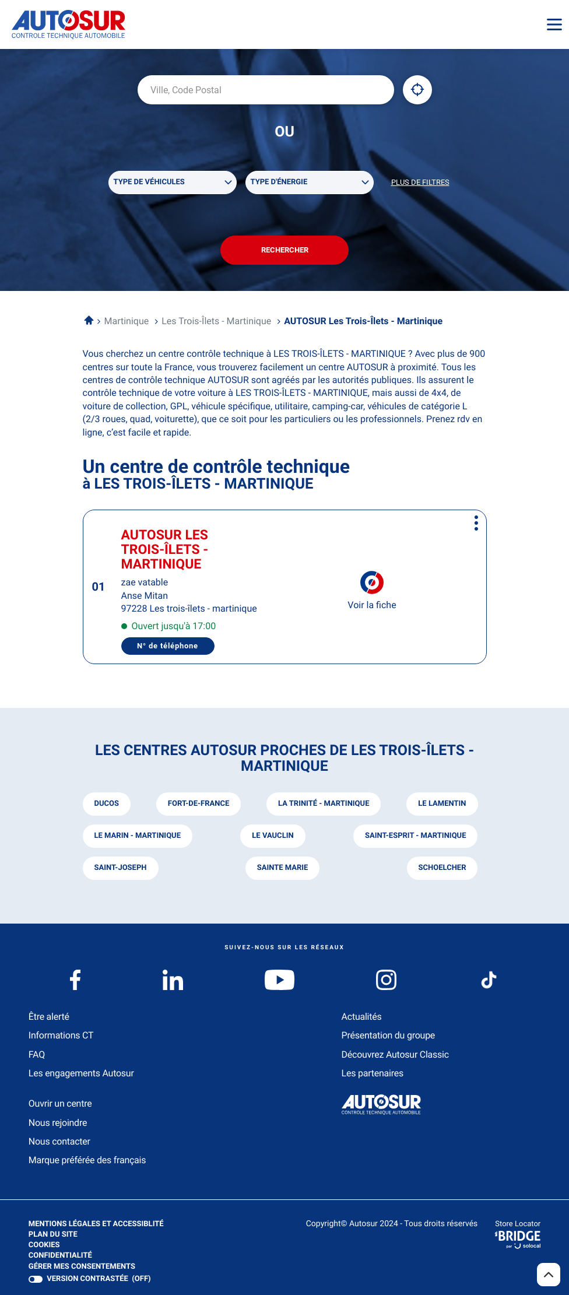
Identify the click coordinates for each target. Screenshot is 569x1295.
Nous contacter (59, 1141)
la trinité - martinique (323, 803)
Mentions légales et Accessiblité (96, 1224)
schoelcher (442, 868)
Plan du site (53, 1234)
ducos (106, 803)
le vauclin (272, 835)
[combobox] (266, 89)
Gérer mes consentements (82, 1266)
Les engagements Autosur (81, 1073)
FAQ (37, 1054)
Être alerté (49, 1016)
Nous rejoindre (58, 1122)
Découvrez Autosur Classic (395, 1054)
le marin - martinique (137, 835)
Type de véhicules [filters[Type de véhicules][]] (149, 182)
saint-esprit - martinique (415, 835)
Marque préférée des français (87, 1160)
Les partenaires (372, 1073)
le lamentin (442, 803)
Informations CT (61, 1035)
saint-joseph (120, 868)
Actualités (362, 1016)
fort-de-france (198, 803)
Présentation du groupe (388, 1035)
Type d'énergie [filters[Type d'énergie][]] (279, 182)
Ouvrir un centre (60, 1103)
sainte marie (282, 868)
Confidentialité (60, 1256)
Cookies (44, 1245)
